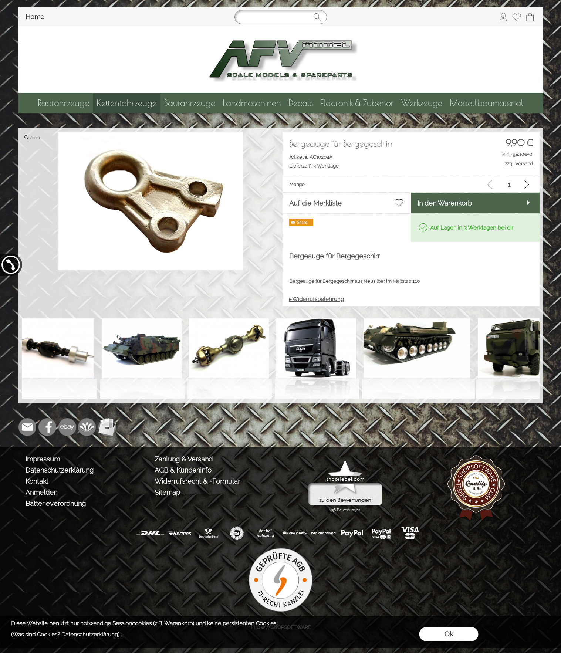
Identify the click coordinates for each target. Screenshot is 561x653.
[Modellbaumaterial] (486, 103)
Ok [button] (449, 634)
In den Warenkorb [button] (445, 203)
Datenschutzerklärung (60, 470)
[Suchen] (280, 17)
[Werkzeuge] (422, 103)
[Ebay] (67, 427)
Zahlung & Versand (184, 459)
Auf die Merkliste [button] (315, 203)
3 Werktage (314, 166)
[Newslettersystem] (107, 427)
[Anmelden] (503, 17)
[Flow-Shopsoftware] (87, 427)
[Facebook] (47, 427)
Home (35, 17)
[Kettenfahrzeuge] (126, 103)
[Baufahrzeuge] (189, 103)
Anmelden (41, 492)
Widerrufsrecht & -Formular (197, 481)
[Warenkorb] (530, 17)
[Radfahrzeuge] (63, 103)
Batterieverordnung (56, 503)
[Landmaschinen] (252, 103)
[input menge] (509, 184)
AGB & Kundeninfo (183, 470)
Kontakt (37, 481)
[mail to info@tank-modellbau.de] (27, 427)
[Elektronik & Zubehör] (357, 103)
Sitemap (167, 492)
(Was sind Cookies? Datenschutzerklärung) (65, 634)
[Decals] (301, 103)
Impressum (43, 459)
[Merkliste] (516, 17)
